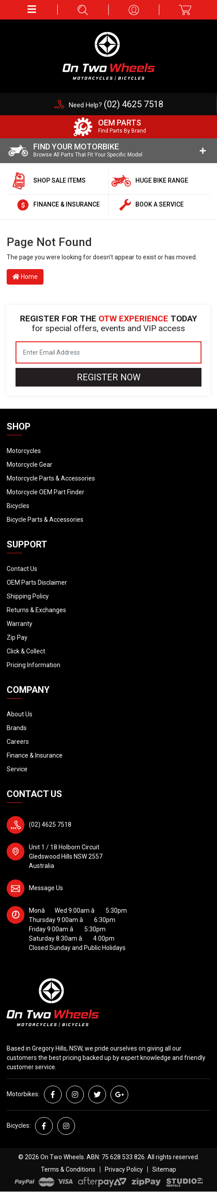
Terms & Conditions (68, 1169)
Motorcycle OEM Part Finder (45, 492)
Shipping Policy (28, 596)
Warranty (19, 623)
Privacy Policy (124, 1169)
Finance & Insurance (35, 755)
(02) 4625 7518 (50, 824)
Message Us (46, 887)
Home (25, 276)
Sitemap (164, 1169)
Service (17, 769)
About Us (19, 714)
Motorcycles (24, 450)
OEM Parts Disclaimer (37, 582)
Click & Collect (26, 651)
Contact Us (22, 568)
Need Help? (116, 105)
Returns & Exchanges (36, 610)
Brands (17, 727)
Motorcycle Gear (29, 464)
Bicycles (18, 505)
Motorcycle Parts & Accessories (51, 478)
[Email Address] (108, 352)
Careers (18, 741)
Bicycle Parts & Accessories (45, 519)
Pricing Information (33, 664)
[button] (32, 9)
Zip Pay (17, 637)
